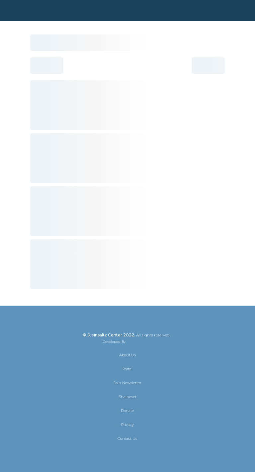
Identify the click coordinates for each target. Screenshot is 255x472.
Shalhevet (127, 396)
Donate (127, 410)
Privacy (127, 424)
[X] (109, 452)
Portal (127, 369)
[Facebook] (121, 452)
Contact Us (127, 438)
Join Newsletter (127, 383)
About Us (127, 355)
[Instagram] (133, 452)
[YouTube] (145, 452)
